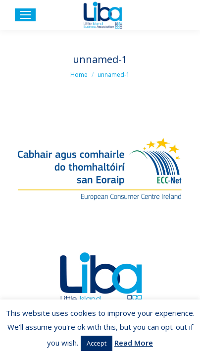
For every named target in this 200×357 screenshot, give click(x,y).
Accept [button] (96, 343)
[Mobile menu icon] (25, 14)
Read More (133, 343)
